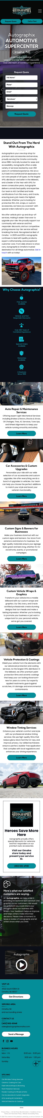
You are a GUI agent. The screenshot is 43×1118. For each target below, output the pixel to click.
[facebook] (3, 1041)
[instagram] (7, 1041)
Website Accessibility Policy (31, 1113)
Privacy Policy (5, 1112)
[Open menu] (40, 11)
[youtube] (11, 1041)
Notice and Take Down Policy (12, 1113)
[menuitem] (13, 1079)
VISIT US (5, 984)
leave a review (10, 919)
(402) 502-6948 (9, 1023)
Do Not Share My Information (20, 1112)
